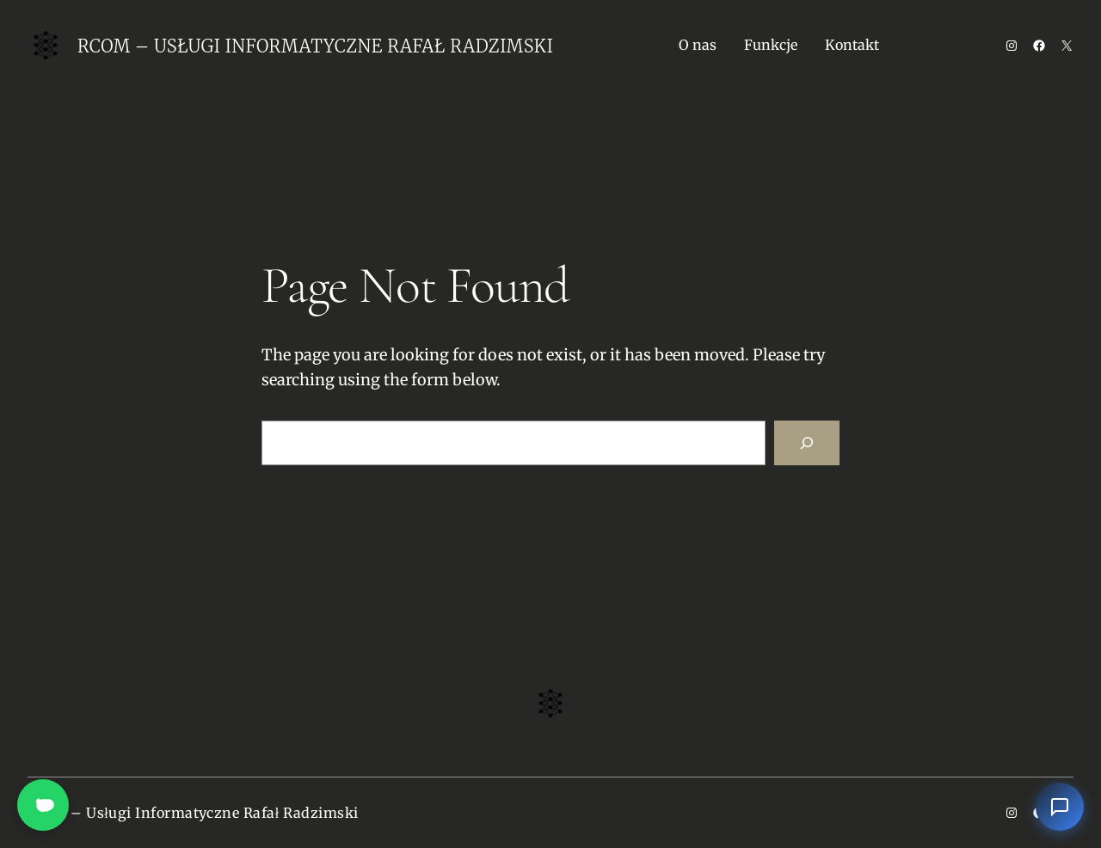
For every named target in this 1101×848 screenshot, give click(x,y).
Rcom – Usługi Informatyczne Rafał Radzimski (315, 46)
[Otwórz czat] (1060, 807)
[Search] (807, 443)
